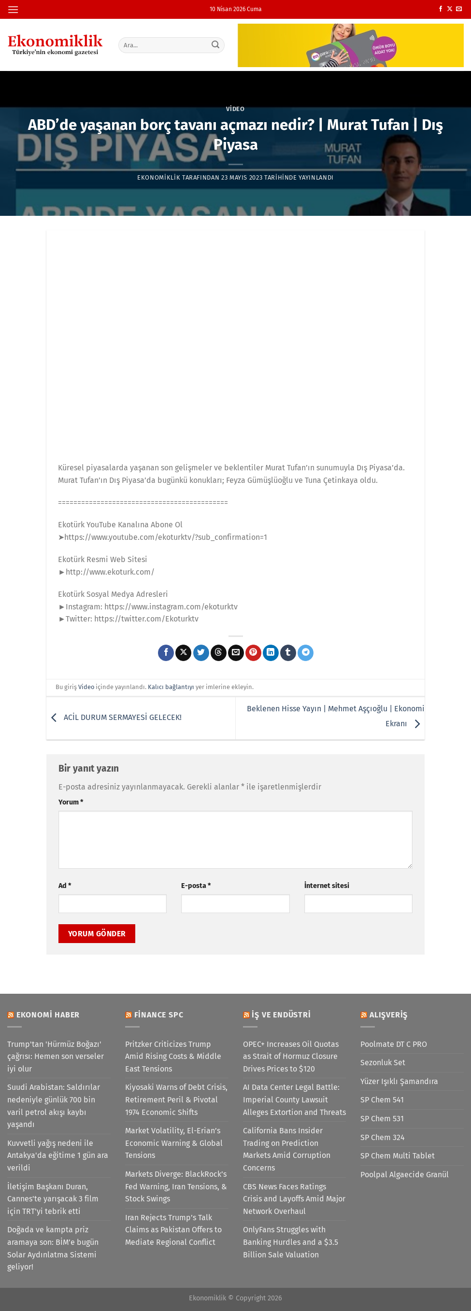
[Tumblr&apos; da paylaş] (288, 653)
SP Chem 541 (382, 1099)
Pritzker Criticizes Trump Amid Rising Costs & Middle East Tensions (173, 1056)
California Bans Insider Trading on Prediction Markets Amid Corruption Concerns (286, 1149)
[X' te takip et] (450, 9)
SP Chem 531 (382, 1118)
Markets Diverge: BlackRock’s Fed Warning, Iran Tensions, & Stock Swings (176, 1186)
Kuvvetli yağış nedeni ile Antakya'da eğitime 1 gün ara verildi (57, 1155)
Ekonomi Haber (48, 1014)
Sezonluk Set (382, 1062)
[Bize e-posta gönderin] (459, 9)
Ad (64, 886)
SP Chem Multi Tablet (397, 1155)
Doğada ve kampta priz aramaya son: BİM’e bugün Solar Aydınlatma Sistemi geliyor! (53, 1248)
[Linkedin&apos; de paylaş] (271, 653)
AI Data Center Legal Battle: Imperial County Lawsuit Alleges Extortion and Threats (294, 1099)
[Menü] (13, 9)
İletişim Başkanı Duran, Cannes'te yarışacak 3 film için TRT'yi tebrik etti (53, 1199)
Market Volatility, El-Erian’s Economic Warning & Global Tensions (174, 1143)
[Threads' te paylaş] (219, 653)
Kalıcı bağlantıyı (171, 687)
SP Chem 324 (382, 1137)
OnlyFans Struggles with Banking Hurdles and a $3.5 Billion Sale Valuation (290, 1242)
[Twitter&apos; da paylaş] (201, 653)
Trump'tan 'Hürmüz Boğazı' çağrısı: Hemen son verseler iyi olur (55, 1056)
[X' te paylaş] (183, 653)
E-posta (196, 886)
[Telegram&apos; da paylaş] (306, 653)
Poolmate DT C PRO (393, 1044)
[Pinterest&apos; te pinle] (253, 653)
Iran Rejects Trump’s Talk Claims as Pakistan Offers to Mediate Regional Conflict (173, 1230)
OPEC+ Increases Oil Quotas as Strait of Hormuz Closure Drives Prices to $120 (291, 1056)
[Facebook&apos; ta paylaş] (166, 653)
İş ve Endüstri (281, 1014)
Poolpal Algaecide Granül (404, 1174)
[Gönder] (215, 45)
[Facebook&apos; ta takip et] (440, 9)
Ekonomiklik (158, 177)
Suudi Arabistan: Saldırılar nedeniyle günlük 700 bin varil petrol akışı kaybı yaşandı (53, 1106)
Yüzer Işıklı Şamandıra (399, 1081)
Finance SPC (159, 1014)
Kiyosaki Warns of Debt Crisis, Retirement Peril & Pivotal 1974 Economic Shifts (176, 1099)
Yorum (70, 802)
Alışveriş (389, 1014)
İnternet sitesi (326, 886)
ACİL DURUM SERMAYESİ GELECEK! (114, 717)
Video (235, 109)
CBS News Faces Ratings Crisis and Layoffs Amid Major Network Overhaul (294, 1199)
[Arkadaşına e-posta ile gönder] (236, 653)
